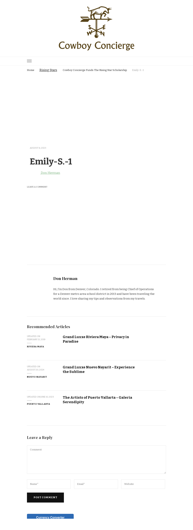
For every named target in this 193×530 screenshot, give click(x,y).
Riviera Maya (35, 346)
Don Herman (43, 173)
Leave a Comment (37, 187)
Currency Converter (50, 517)
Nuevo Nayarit (37, 377)
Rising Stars (48, 70)
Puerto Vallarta (38, 404)
